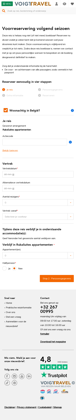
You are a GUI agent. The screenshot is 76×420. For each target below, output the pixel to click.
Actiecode (7, 136)
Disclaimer (9, 407)
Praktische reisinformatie (19, 307)
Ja (6, 268)
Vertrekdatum (9, 168)
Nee (17, 268)
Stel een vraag (13, 316)
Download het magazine (53, 341)
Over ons (10, 312)
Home (9, 302)
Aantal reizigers (10, 196)
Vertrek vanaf (9, 210)
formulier (44, 333)
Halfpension (8, 263)
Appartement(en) (11, 249)
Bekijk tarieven (10, 150)
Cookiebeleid (44, 407)
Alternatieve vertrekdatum (16, 182)
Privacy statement (26, 407)
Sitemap (57, 407)
